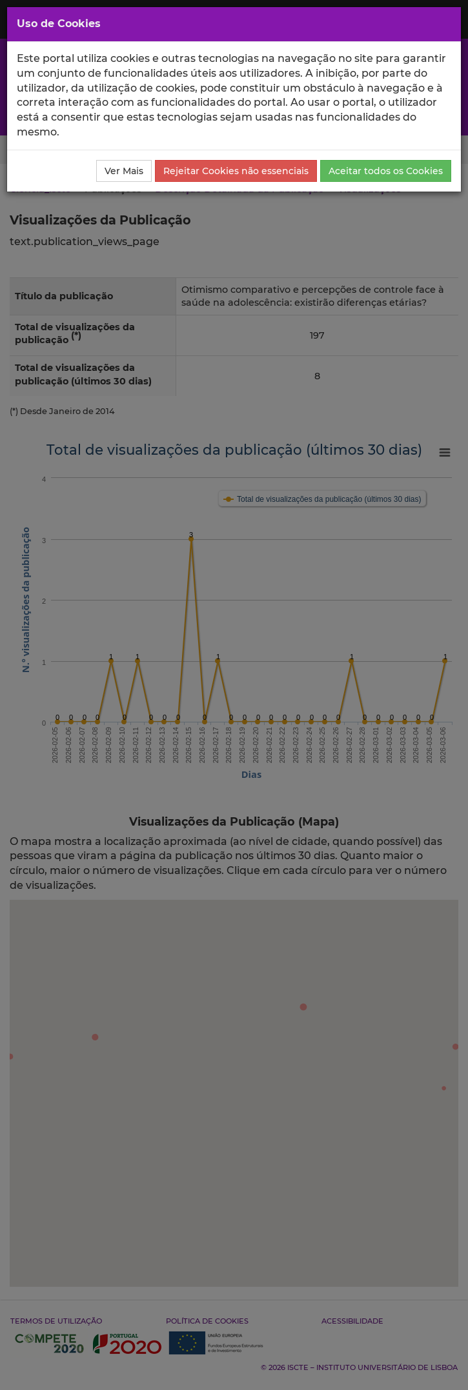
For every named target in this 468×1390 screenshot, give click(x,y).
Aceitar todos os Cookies (386, 171)
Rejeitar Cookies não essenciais (236, 171)
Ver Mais (124, 171)
